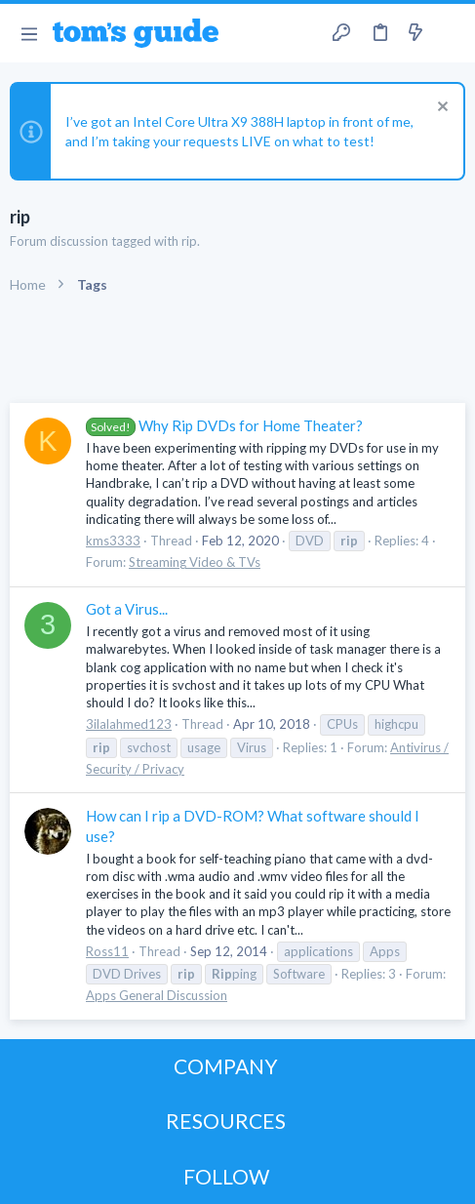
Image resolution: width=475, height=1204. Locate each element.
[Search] (448, 33)
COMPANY (226, 1066)
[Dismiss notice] (440, 109)
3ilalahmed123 (129, 724)
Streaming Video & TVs (194, 562)
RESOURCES (226, 1120)
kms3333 (113, 540)
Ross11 (107, 951)
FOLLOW (226, 1176)
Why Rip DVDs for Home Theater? (224, 425)
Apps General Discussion (156, 995)
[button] (29, 33)
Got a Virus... (127, 609)
